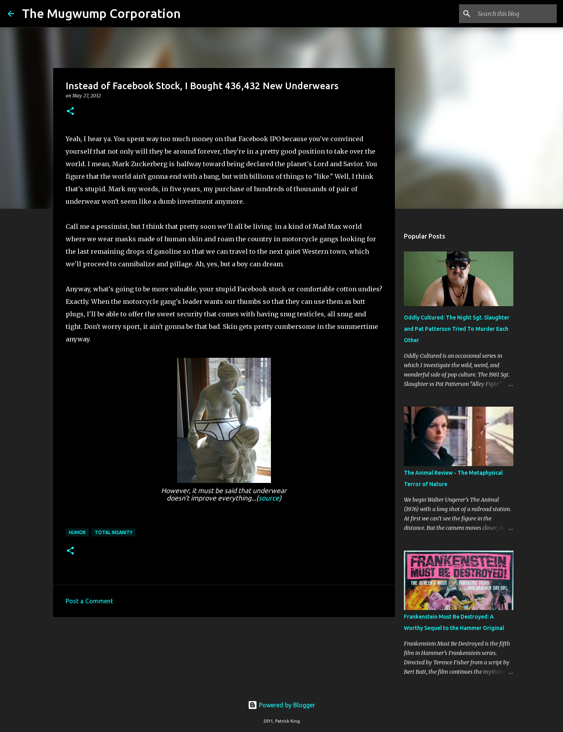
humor (77, 532)
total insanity (114, 532)
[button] (70, 111)
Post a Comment (89, 601)
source (268, 498)
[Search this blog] (516, 13)
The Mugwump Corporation (101, 13)
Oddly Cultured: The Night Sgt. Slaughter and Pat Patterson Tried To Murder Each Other (456, 328)
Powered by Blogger (281, 705)
